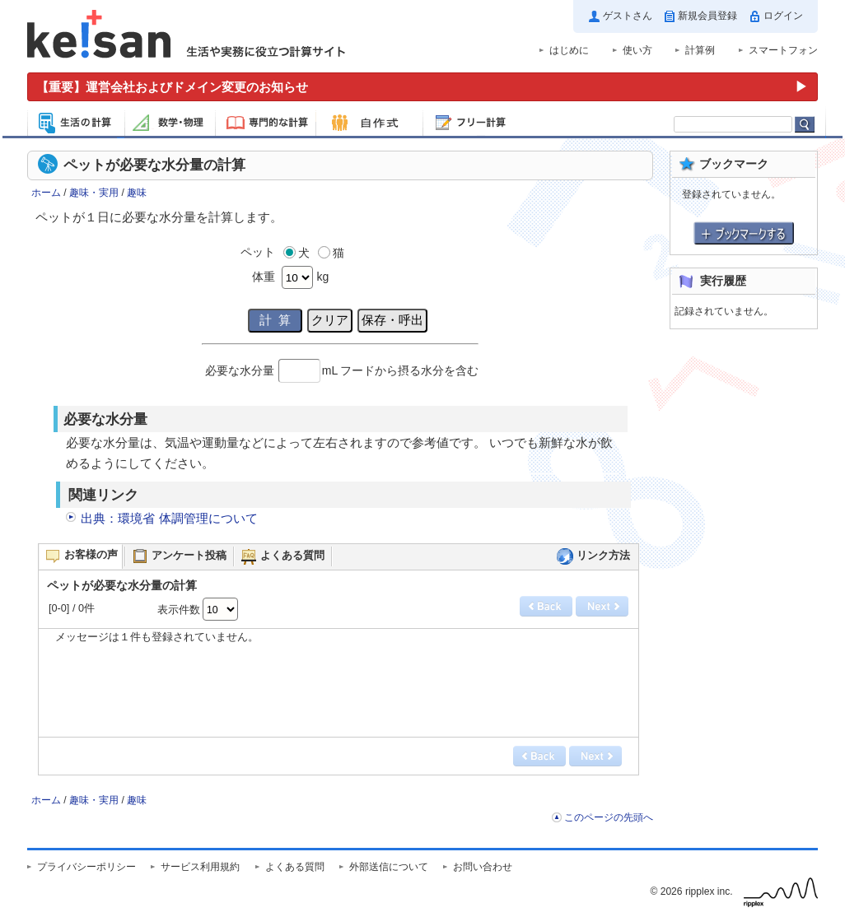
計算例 (700, 50)
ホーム (46, 192)
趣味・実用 (94, 192)
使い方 (637, 50)
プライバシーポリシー (86, 867)
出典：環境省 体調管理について (169, 518)
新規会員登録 (707, 15)
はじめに (569, 50)
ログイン (783, 15)
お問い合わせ (482, 867)
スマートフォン (783, 50)
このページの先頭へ (608, 817)
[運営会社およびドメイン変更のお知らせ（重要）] (422, 86)
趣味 (137, 192)
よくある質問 (294, 867)
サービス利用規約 (200, 867)
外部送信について (388, 867)
